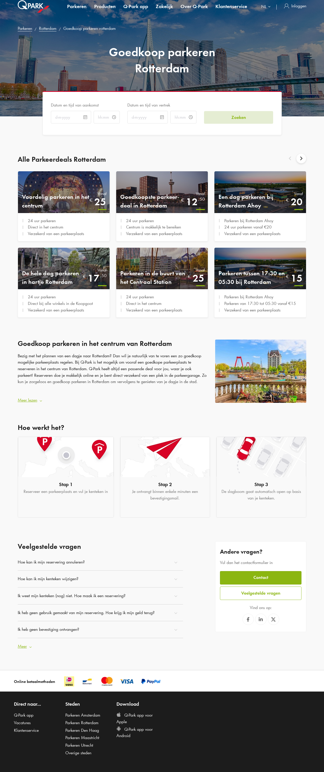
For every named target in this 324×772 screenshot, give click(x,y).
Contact (260, 576)
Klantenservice (231, 11)
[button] (113, 400)
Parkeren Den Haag (82, 729)
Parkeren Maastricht (82, 737)
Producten (105, 11)
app (135, 11)
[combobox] (267, 12)
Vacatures (22, 721)
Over (194, 11)
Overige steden (78, 752)
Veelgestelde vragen (260, 592)
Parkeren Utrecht (79, 744)
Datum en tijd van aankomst (75, 105)
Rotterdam (47, 28)
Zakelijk (164, 11)
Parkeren (77, 11)
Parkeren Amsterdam (82, 714)
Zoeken (238, 117)
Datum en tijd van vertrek (148, 105)
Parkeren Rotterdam (81, 721)
